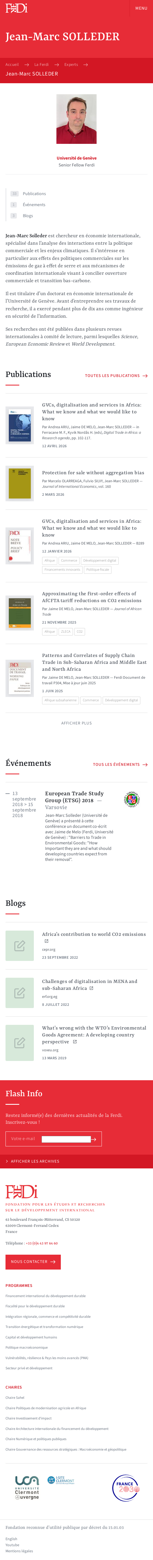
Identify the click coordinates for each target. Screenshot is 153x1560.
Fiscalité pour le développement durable (35, 1306)
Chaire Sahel (15, 1397)
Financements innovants (62, 569)
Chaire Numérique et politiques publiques (36, 1439)
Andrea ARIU (58, 427)
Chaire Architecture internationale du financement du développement (57, 1428)
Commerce (69, 560)
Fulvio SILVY (93, 481)
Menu (141, 8)
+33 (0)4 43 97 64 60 (42, 1243)
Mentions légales (19, 1551)
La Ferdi (41, 65)
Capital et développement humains (31, 1337)
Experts (71, 65)
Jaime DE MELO (82, 427)
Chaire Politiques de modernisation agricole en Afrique (46, 1408)
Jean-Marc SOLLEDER (114, 427)
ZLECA (65, 631)
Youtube (12, 1545)
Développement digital (99, 560)
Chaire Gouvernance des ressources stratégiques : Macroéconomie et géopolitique (66, 1449)
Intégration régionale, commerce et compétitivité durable (48, 1316)
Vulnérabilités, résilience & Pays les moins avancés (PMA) (47, 1358)
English (11, 1539)
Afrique (50, 560)
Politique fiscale (97, 569)
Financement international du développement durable (46, 1296)
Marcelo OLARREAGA (65, 481)
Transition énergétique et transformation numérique (44, 1326)
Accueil (12, 65)
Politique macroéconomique (27, 1347)
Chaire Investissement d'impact (28, 1418)
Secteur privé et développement (29, 1368)
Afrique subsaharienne (60, 700)
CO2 (80, 631)
